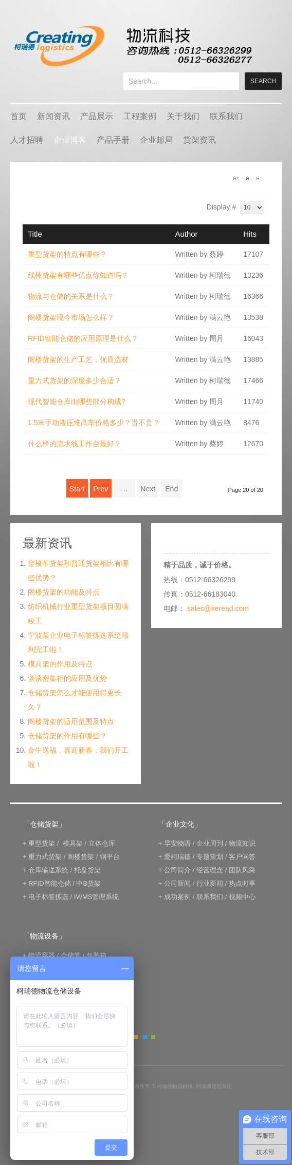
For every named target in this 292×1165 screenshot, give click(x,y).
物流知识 (242, 843)
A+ (236, 178)
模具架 (73, 843)
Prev (100, 489)
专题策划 (209, 857)
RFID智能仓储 (49, 883)
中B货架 (88, 883)
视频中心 (242, 897)
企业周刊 (209, 843)
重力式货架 (45, 857)
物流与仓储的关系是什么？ (71, 296)
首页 (18, 116)
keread (132, 46)
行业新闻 (209, 883)
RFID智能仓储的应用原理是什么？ (83, 338)
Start (77, 489)
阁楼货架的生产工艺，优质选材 (78, 359)
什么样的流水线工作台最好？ (74, 444)
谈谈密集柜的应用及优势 (67, 678)
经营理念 (209, 870)
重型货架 (41, 843)
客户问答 (242, 857)
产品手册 (113, 140)
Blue (145, 1037)
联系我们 (226, 116)
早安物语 (177, 843)
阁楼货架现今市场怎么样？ (71, 317)
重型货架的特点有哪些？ (67, 254)
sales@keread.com (218, 608)
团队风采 (242, 870)
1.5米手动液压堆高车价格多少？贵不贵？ (94, 422)
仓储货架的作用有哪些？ (67, 736)
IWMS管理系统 (96, 897)
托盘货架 (87, 870)
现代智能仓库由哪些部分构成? (76, 401)
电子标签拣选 (48, 897)
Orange (136, 1037)
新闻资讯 (53, 116)
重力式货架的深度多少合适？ (74, 380)
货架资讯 (199, 140)
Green (153, 1037)
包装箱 (96, 955)
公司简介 (177, 870)
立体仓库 (101, 843)
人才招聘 (26, 140)
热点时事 (242, 883)
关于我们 (183, 116)
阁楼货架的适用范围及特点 (71, 721)
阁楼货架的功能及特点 (64, 592)
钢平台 (110, 857)
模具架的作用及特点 (60, 664)
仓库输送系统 (48, 870)
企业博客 (69, 140)
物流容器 (41, 955)
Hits (250, 234)
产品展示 (96, 116)
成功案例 (177, 897)
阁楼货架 (80, 857)
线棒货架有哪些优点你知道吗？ (78, 275)
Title (35, 234)
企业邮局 (156, 140)
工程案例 (139, 116)
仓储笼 (71, 955)
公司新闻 (177, 883)
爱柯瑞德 (177, 857)
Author (186, 234)
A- (258, 178)
